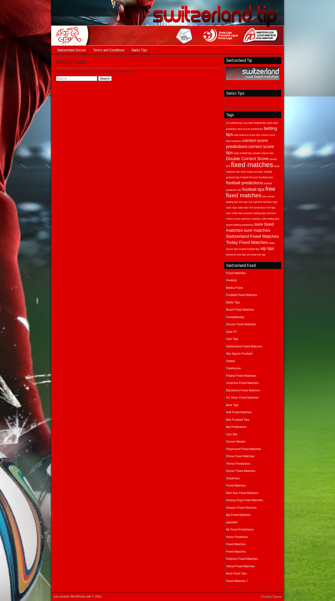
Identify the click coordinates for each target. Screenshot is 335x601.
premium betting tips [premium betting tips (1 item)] (254, 213)
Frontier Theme (271, 597)
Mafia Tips (233, 302)
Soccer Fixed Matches (241, 324)
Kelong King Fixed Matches (244, 500)
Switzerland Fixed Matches (244, 346)
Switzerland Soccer (71, 50)
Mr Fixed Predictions (240, 529)
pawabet (232, 522)
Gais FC (231, 331)
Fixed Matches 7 (237, 581)
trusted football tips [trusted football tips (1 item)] (249, 249)
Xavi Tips (232, 339)
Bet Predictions (236, 427)
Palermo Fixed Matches (242, 559)
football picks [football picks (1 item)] (266, 177)
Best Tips (232, 405)
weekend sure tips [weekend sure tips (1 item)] (236, 254)
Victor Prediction (237, 537)
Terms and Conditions (108, 50)
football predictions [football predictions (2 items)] (244, 182)
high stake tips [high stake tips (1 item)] (240, 207)
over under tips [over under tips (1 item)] (234, 213)
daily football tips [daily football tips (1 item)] (243, 153)
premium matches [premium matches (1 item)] (251, 218)
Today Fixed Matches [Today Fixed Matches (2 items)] (247, 242)
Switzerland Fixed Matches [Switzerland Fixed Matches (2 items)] (252, 236)
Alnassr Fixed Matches (241, 507)
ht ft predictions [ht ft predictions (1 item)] (257, 207)
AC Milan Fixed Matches (242, 397)
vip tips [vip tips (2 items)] (267, 248)
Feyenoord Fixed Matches (243, 449)
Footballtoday (235, 317)
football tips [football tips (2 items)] (253, 189)
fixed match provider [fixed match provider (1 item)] (252, 171)
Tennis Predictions (238, 463)
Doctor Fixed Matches (240, 471)
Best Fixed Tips (236, 573)
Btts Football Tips (237, 419)
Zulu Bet (231, 434)
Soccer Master (236, 441)
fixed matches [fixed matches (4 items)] (252, 164)
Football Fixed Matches (241, 295)
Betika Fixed (234, 287)
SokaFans (233, 478)
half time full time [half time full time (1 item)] (262, 202)
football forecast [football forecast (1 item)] (249, 177)
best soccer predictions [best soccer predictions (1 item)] (250, 129)
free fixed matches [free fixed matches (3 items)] (250, 192)
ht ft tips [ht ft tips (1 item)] (271, 207)
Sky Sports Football (239, 353)
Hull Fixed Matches (239, 412)
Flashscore (233, 368)
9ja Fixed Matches (238, 515)
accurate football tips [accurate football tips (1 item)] (255, 122)
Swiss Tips (139, 50)
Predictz (231, 280)
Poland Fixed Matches (241, 375)
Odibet (230, 361)
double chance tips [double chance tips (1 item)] (263, 153)
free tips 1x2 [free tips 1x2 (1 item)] (245, 202)
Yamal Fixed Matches (240, 566)
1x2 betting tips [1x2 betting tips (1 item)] (234, 122)
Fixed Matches (236, 273)
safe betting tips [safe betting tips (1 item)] (270, 218)
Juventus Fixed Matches (242, 383)
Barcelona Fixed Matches (243, 390)
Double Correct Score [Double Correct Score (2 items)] (247, 158)
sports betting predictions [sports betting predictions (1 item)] (240, 224)
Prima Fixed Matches (240, 456)
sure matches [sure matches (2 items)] (257, 230)
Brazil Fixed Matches (240, 309)
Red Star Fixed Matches (242, 493)
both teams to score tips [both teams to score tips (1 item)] (247, 135)
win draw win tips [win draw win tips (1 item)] (256, 254)
